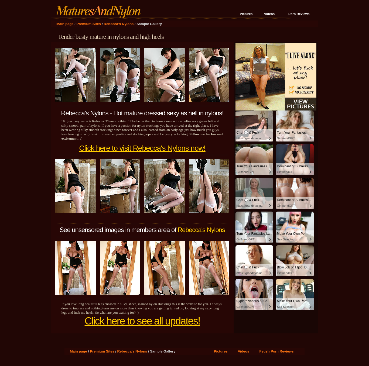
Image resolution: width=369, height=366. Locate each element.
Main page (65, 24)
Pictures (246, 14)
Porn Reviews (299, 14)
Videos (269, 14)
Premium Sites (88, 24)
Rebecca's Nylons (119, 24)
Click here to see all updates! (142, 321)
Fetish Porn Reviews (276, 351)
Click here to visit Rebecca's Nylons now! (142, 148)
